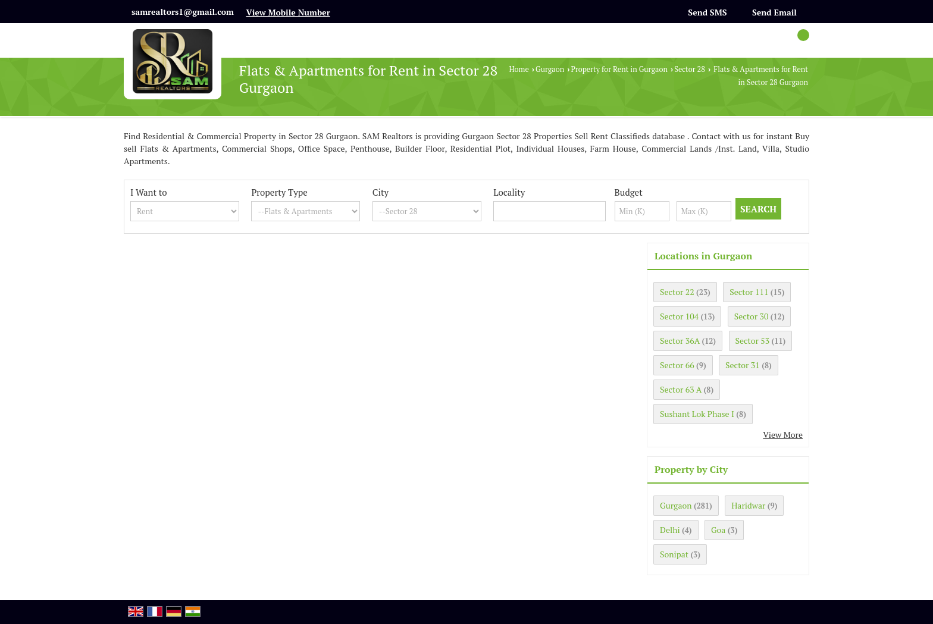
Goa (718, 529)
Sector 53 (752, 340)
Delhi (670, 529)
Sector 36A (680, 340)
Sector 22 (677, 291)
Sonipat (674, 554)
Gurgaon (550, 69)
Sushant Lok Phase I (697, 413)
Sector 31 (742, 365)
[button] (288, 12)
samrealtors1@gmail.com (183, 11)
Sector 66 (677, 365)
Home (518, 69)
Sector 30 (751, 316)
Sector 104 (679, 316)
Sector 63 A (681, 389)
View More (783, 434)
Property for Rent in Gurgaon (619, 69)
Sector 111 (749, 291)
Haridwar (748, 505)
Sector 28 (689, 69)
